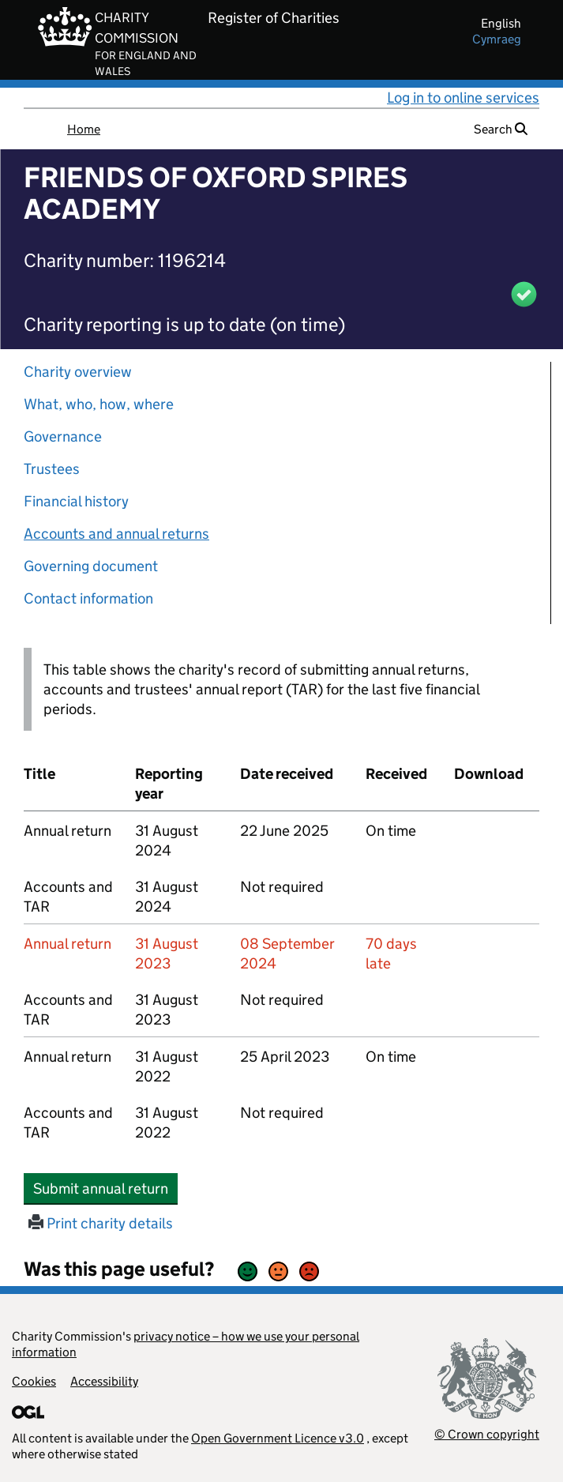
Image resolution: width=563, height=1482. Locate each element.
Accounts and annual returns (116, 534)
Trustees (52, 469)
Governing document (91, 566)
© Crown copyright (486, 1434)
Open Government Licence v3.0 (277, 1438)
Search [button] (500, 129)
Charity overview (78, 372)
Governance (63, 436)
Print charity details (100, 1223)
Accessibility (104, 1381)
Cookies (34, 1381)
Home (83, 129)
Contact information (88, 598)
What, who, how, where (99, 404)
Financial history (76, 501)
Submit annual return (105, 1188)
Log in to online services (463, 97)
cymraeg (496, 39)
